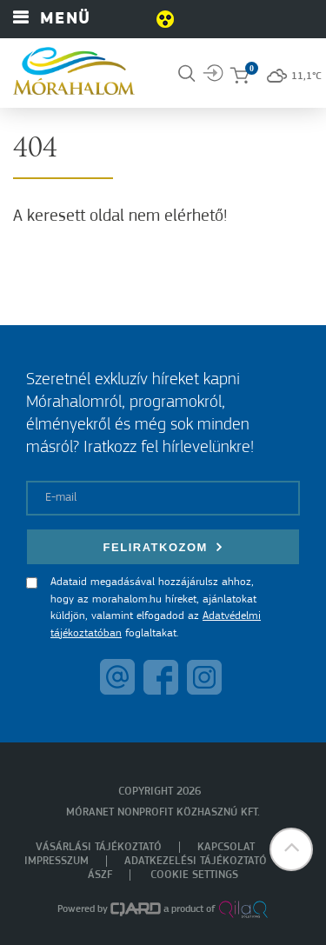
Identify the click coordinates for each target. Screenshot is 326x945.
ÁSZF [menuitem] (100, 875)
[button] (291, 849)
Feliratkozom (163, 547)
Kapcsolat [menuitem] (226, 847)
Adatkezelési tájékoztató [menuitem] (195, 861)
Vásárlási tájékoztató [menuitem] (99, 847)
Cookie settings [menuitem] (194, 875)
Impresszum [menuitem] (56, 861)
